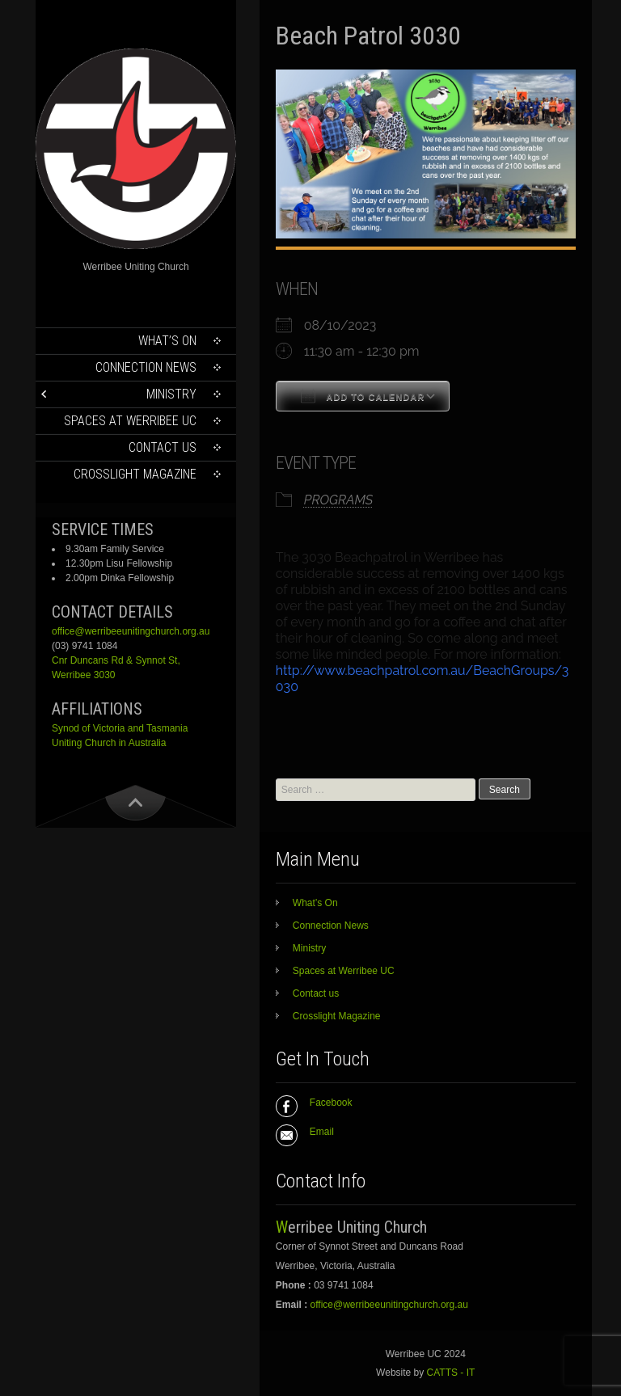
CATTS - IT (451, 1372)
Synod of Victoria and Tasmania (120, 728)
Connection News (145, 367)
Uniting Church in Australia (109, 743)
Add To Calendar (363, 396)
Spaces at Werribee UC (130, 420)
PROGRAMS (338, 500)
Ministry (171, 394)
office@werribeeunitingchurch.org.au (130, 631)
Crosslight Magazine (135, 474)
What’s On (167, 340)
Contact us (162, 447)
